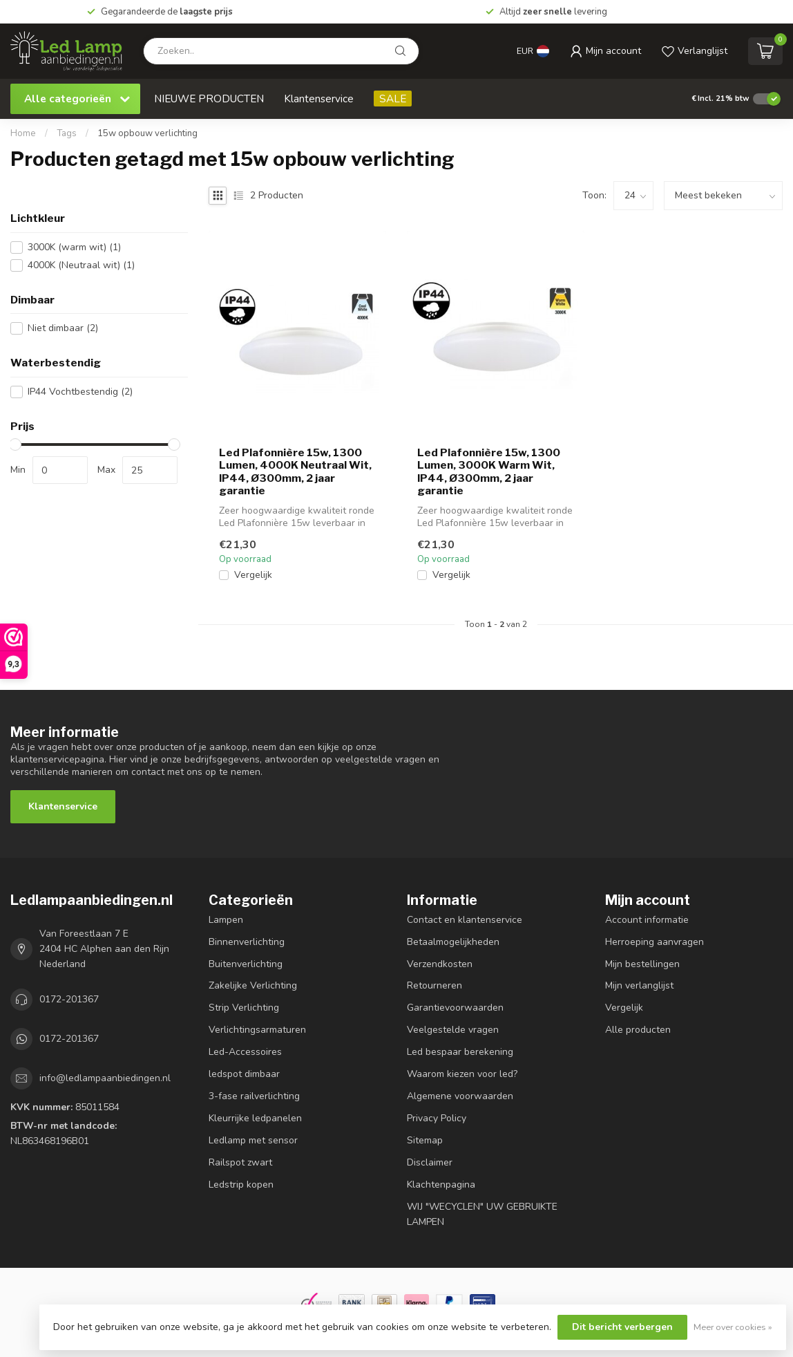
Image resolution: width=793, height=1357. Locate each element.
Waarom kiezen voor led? (462, 1073)
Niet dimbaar (63, 328)
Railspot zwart (240, 1162)
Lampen (226, 919)
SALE (392, 98)
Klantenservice (319, 98)
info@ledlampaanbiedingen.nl (105, 1078)
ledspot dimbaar (244, 1073)
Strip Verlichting (244, 1007)
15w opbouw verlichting (147, 133)
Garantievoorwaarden (455, 1007)
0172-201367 (69, 999)
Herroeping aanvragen (654, 941)
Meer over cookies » (733, 1327)
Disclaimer (429, 1162)
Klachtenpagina (441, 1184)
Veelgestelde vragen (453, 1029)
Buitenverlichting (246, 964)
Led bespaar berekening (460, 1051)
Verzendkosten (439, 964)
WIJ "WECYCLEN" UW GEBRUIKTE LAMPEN (482, 1214)
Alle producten (638, 1029)
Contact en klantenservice (464, 919)
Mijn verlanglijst (639, 985)
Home (23, 133)
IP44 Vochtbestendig (80, 391)
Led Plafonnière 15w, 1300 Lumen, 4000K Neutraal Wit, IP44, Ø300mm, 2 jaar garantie (295, 472)
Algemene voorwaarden (460, 1096)
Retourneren (434, 985)
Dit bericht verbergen (622, 1326)
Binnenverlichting (247, 941)
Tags (67, 133)
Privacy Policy (436, 1118)
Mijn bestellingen (642, 964)
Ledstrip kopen (241, 1184)
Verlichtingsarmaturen (257, 1029)
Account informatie (647, 919)
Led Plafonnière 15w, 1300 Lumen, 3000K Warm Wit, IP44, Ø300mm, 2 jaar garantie (488, 472)
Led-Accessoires (245, 1051)
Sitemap (425, 1140)
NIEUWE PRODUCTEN (209, 98)
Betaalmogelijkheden (453, 941)
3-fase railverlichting (254, 1096)
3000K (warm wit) (74, 247)
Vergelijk (253, 575)
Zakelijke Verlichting (253, 985)
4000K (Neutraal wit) (81, 265)
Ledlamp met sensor (253, 1140)
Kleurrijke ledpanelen (255, 1118)
